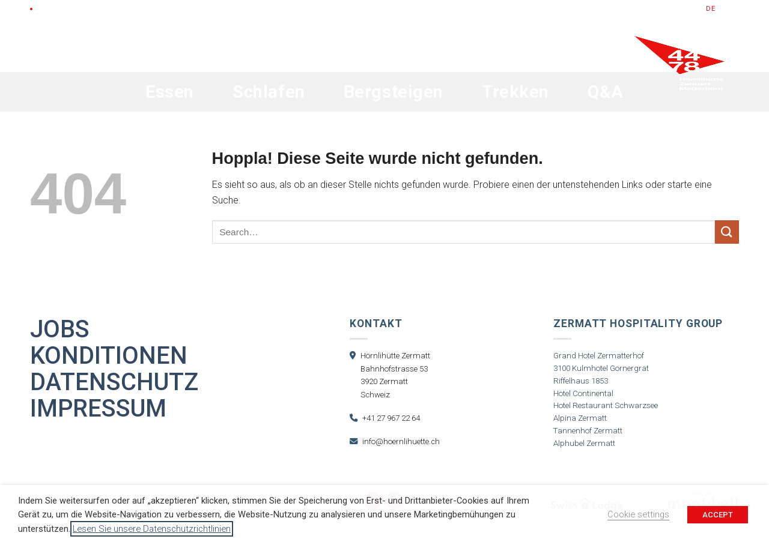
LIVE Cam (53, 9)
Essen (169, 92)
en (723, 9)
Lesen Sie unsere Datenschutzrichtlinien (152, 528)
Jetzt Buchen (664, 9)
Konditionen (108, 356)
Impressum (98, 409)
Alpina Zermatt (580, 418)
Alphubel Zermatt (584, 443)
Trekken (515, 92)
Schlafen (269, 92)
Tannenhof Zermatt (587, 430)
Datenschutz (114, 382)
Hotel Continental (583, 393)
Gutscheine (599, 9)
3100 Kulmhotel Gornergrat (601, 368)
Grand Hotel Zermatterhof (598, 355)
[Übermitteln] (727, 232)
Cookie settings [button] (638, 514)
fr (735, 9)
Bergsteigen (393, 92)
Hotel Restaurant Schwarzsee (605, 405)
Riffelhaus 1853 (580, 380)
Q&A (606, 92)
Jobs (60, 329)
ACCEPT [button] (717, 514)
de (711, 9)
